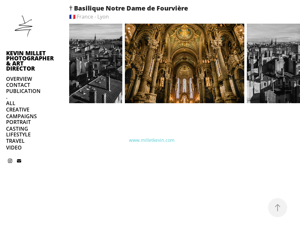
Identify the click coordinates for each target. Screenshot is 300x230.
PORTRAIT (18, 122)
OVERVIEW (19, 78)
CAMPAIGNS (21, 116)
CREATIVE (17, 109)
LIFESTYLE (18, 134)
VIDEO (14, 147)
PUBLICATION (23, 91)
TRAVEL (15, 140)
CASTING (17, 128)
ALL (10, 103)
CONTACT (18, 84)
